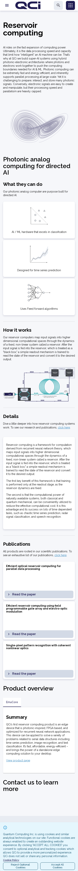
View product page (18, 760)
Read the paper (21, 594)
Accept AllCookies (57, 866)
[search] (58, 5)
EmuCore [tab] (12, 702)
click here (64, 427)
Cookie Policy (11, 860)
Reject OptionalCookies (20, 866)
